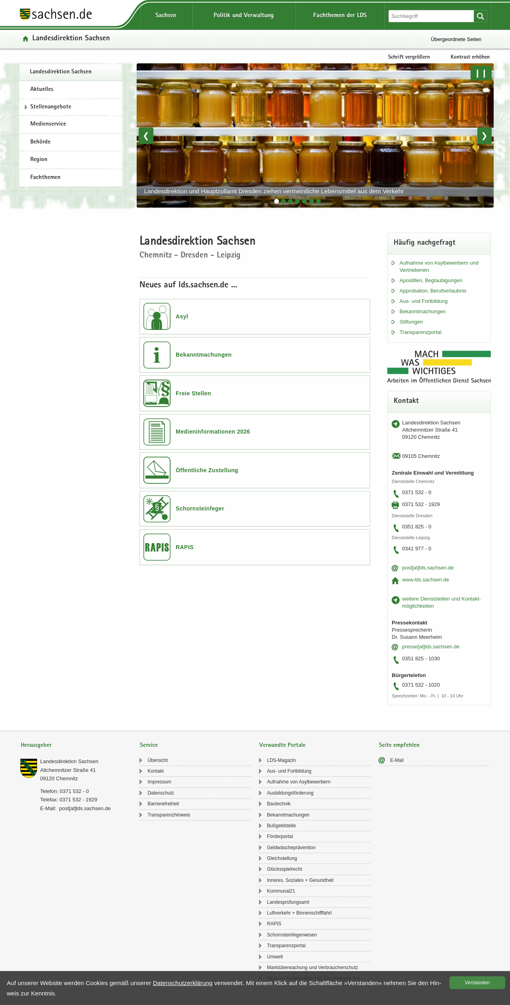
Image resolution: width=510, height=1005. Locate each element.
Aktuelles (41, 89)
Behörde (40, 142)
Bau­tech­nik (278, 804)
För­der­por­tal (280, 836)
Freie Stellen (193, 393)
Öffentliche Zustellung (207, 470)
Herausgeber (36, 745)
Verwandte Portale (282, 745)
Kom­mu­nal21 (281, 891)
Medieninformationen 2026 (213, 431)
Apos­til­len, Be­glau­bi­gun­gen (431, 280)
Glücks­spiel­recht (284, 869)
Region (38, 160)
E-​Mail (397, 760)
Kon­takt (155, 771)
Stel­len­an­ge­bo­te (50, 107)
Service (149, 745)
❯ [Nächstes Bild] (484, 135)
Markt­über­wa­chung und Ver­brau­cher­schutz (312, 967)
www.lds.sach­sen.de (425, 580)
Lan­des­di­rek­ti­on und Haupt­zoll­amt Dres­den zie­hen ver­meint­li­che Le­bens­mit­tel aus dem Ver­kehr (274, 191)
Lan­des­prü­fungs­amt (288, 902)
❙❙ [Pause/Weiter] (481, 73)
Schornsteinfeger (200, 508)
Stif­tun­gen (411, 322)
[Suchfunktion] (431, 16)
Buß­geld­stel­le (281, 825)
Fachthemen (45, 178)
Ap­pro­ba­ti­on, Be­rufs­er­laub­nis (433, 291)
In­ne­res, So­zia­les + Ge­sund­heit (300, 880)
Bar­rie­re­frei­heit (163, 804)
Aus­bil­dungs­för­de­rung (290, 793)
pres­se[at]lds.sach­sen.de (430, 647)
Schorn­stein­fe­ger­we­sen (292, 935)
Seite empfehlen (399, 745)
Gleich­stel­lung (282, 858)
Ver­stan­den (477, 982)
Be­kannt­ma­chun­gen (423, 311)
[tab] (276, 201)
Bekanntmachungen (204, 354)
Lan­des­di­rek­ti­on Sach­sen (61, 72)
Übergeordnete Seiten (456, 39)
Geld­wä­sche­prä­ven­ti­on (291, 847)
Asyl (182, 316)
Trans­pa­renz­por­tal (420, 332)
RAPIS (185, 547)
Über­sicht (157, 760)
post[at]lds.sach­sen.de (427, 568)
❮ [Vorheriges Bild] (146, 135)
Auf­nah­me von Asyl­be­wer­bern (298, 782)
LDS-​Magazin (281, 760)
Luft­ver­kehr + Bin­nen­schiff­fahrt (299, 913)
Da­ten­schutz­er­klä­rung (183, 982)
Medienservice (48, 124)
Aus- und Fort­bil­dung (424, 301)
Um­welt (275, 957)
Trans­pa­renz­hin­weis (168, 815)
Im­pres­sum (159, 782)
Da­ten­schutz (160, 793)
